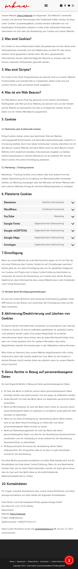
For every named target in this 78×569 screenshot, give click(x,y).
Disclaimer (44, 561)
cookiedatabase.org (44, 528)
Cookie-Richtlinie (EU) (59, 561)
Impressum (21, 561)
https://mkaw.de (24, 15)
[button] (46, 5)
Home (12, 561)
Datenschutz (33, 561)
